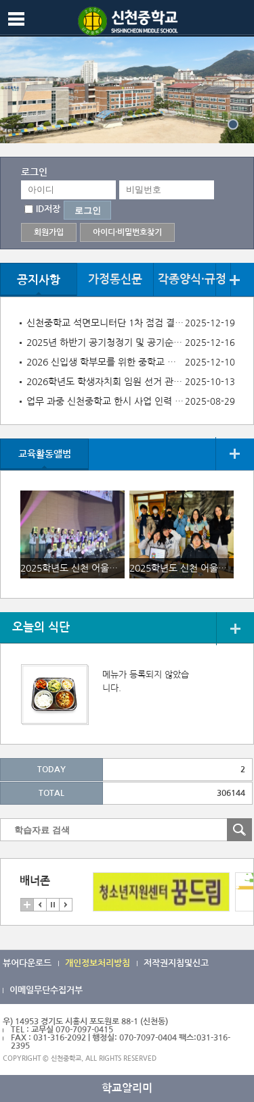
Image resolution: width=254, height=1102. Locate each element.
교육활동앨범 (44, 454)
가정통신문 (115, 279)
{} (233, 124)
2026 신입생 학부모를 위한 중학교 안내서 (105, 362)
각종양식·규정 (192, 279)
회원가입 (49, 232)
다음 (65, 904)
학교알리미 (127, 1088)
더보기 (234, 280)
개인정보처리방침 (97, 963)
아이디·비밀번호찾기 (127, 232)
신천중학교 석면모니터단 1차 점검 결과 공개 (105, 323)
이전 (40, 904)
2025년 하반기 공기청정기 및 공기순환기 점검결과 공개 (105, 342)
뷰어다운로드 (27, 963)
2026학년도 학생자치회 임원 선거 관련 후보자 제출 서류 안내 (105, 381)
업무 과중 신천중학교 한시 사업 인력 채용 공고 (105, 401)
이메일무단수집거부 (46, 990)
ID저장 (48, 209)
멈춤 (53, 904)
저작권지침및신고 (176, 963)
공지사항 (38, 280)
